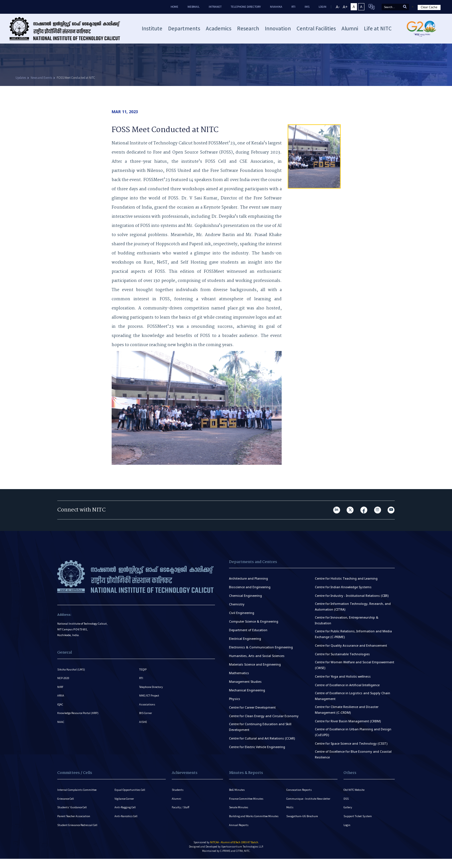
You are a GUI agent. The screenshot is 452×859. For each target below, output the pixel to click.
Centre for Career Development (252, 707)
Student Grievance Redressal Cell (78, 825)
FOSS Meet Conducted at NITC (76, 78)
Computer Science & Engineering (253, 621)
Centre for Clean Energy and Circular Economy (264, 716)
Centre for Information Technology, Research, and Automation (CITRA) (353, 606)
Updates (20, 78)
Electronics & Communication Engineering (261, 647)
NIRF (60, 687)
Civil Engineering (241, 613)
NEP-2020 (63, 678)
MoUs (289, 807)
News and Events (41, 78)
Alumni (176, 799)
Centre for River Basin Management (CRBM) (348, 721)
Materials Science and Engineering (255, 664)
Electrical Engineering (245, 639)
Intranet (215, 7)
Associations (147, 705)
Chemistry (236, 604)
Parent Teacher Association (74, 816)
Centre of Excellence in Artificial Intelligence (347, 685)
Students (178, 790)
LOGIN (322, 7)
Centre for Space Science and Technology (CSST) (351, 744)
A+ (345, 6)
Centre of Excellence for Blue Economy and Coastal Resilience (353, 754)
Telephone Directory (246, 7)
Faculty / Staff (180, 807)
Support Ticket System (358, 816)
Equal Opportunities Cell (130, 790)
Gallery (348, 807)
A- (338, 6)
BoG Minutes (237, 790)
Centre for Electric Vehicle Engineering (257, 747)
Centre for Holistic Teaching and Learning (346, 578)
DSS (346, 799)
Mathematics (239, 673)
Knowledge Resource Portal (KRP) (78, 714)
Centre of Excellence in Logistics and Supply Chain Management (352, 696)
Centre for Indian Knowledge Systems (343, 587)
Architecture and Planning (248, 578)
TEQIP (143, 669)
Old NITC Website (354, 790)
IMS (307, 7)
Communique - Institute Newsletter (309, 799)
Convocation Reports (299, 790)
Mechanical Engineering (247, 690)
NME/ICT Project (149, 696)
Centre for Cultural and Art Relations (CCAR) (262, 738)
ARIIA (60, 696)
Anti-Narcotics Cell (126, 816)
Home (174, 7)
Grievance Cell (66, 799)
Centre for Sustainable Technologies (342, 654)
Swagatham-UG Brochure (302, 816)
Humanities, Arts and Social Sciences (257, 656)
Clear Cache (429, 7)
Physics (234, 699)
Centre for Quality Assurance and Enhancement (351, 646)
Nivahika (276, 7)
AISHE (143, 723)
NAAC (60, 723)
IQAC (60, 705)
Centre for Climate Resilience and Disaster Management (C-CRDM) (346, 710)
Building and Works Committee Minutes (254, 816)
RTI (293, 7)
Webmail (193, 7)
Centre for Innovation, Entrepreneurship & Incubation (346, 620)
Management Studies (245, 682)
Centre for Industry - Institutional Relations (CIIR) (351, 596)
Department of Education (248, 630)
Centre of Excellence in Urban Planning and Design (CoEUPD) (353, 732)
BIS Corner (146, 714)
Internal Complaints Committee (77, 790)
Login (347, 825)
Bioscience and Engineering (250, 587)
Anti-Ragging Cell (125, 807)
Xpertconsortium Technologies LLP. (242, 847)
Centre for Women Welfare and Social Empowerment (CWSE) (354, 665)
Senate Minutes (239, 807)
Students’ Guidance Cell (72, 807)
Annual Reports (239, 825)
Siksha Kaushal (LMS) (71, 669)
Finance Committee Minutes (247, 799)
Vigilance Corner (125, 799)
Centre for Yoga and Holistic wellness (343, 676)
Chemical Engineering (245, 596)
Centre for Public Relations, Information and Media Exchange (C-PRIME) (353, 634)
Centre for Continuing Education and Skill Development (260, 727)
